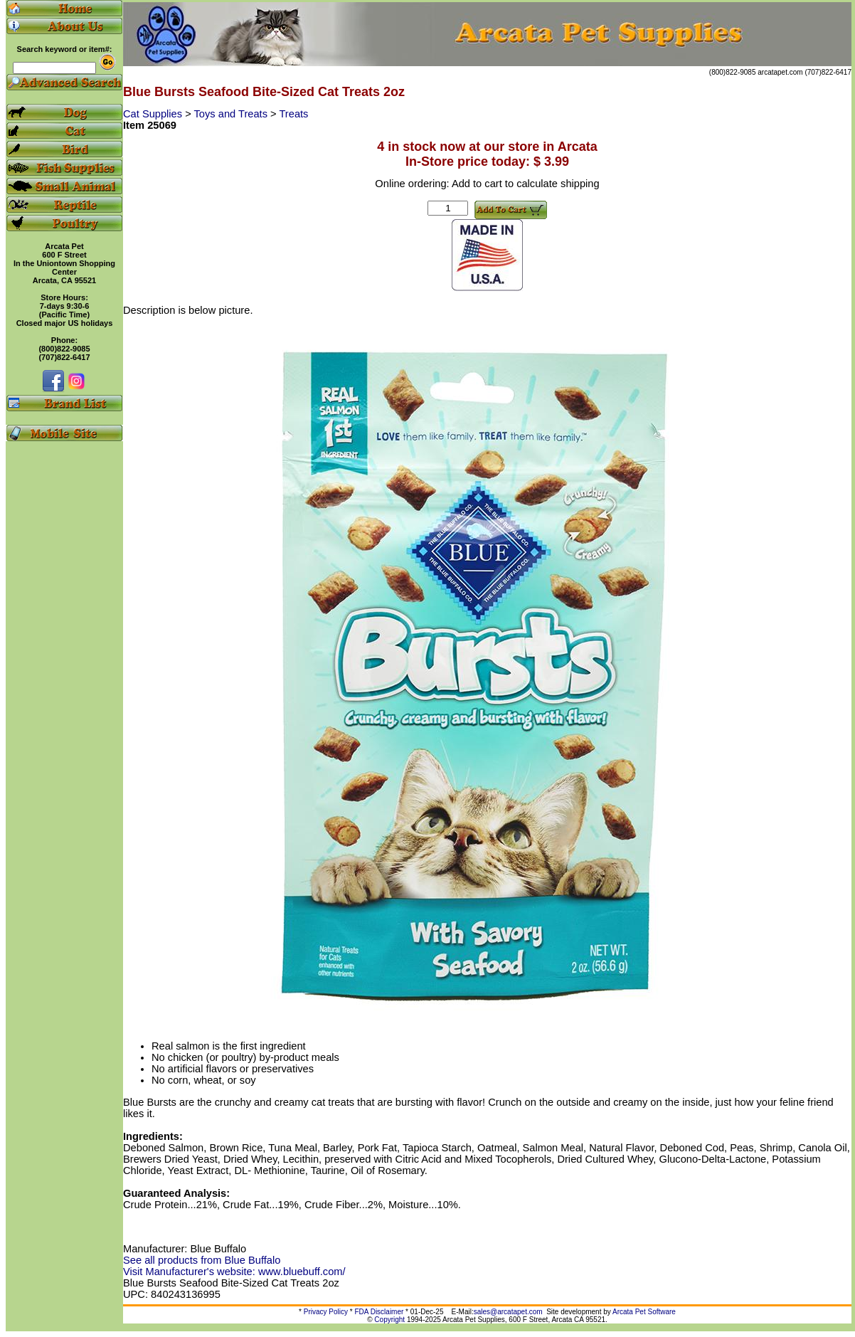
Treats (293, 114)
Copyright (389, 1319)
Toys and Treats (232, 114)
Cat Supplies (154, 114)
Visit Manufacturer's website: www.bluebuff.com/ (234, 1271)
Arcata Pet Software (644, 1312)
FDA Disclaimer (378, 1312)
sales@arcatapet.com (508, 1312)
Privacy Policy (326, 1312)
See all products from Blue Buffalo (201, 1260)
